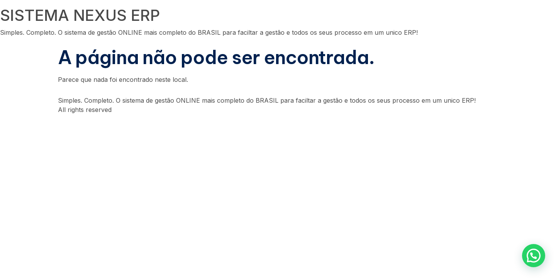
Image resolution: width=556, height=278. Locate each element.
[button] (533, 255)
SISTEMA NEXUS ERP (80, 15)
